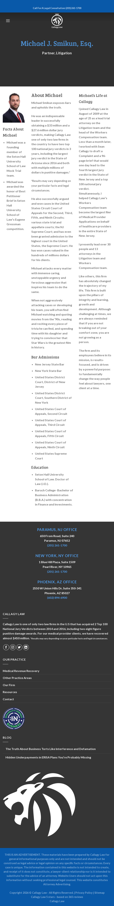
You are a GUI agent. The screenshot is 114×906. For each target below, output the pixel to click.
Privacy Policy (84, 892)
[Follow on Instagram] (13, 647)
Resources (10, 692)
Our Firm (9, 685)
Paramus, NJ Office (57, 529)
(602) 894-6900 (57, 597)
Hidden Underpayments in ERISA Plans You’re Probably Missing (48, 757)
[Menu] (8, 20)
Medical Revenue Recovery (21, 671)
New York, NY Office (57, 555)
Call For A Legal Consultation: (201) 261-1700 (57, 8)
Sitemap (99, 892)
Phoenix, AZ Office (57, 582)
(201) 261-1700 (57, 545)
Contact (8, 699)
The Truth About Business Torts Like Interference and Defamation (50, 749)
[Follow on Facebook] (6, 647)
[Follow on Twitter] (19, 647)
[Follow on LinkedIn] (26, 647)
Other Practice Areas (17, 678)
